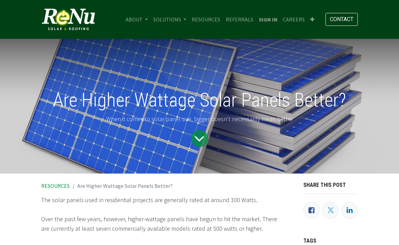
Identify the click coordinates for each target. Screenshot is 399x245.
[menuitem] (206, 19)
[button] (312, 19)
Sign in (268, 19)
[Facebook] (311, 210)
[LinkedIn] (349, 210)
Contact (341, 19)
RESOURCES (55, 185)
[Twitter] (330, 210)
